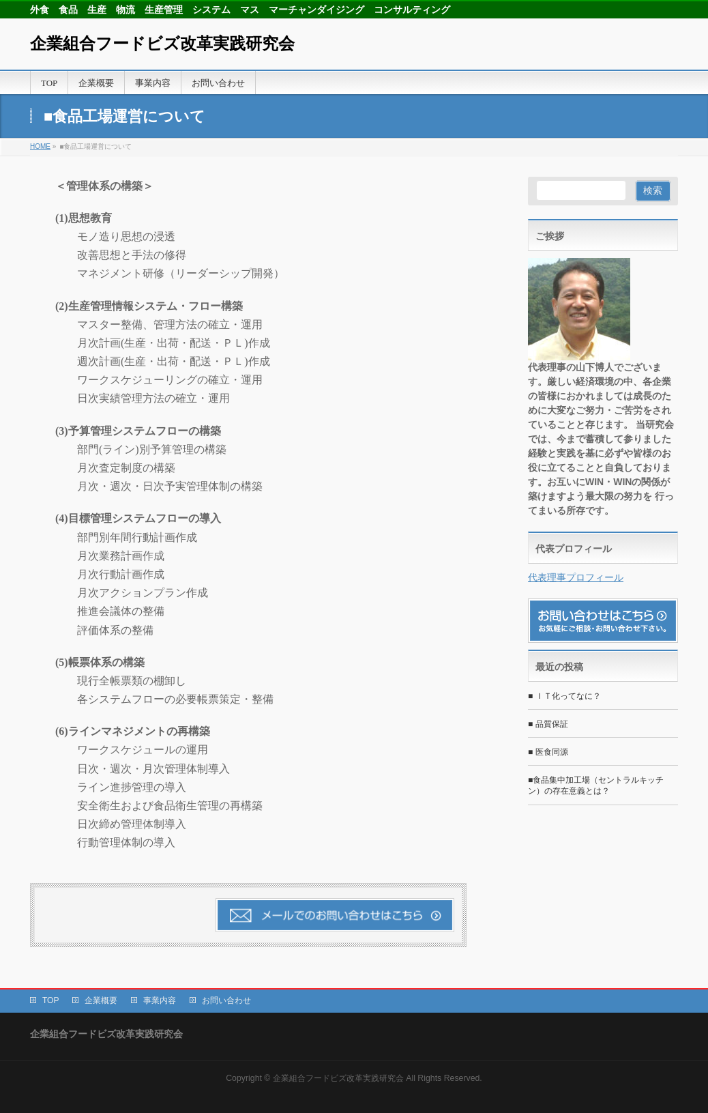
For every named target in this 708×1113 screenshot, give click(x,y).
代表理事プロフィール (575, 577)
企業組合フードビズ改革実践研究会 (162, 44)
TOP (50, 1000)
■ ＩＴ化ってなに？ (564, 696)
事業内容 (159, 1000)
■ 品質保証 (548, 724)
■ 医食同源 (548, 752)
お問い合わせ (226, 1000)
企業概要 (101, 1000)
